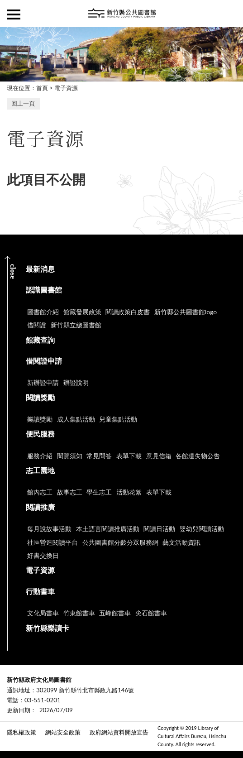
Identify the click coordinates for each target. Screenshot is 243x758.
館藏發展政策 (82, 312)
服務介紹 (39, 456)
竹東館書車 (79, 613)
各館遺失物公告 (198, 456)
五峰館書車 (115, 613)
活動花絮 (129, 492)
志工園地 (40, 470)
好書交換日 (43, 555)
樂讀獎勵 (39, 419)
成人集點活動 (76, 419)
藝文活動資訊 (181, 542)
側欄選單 (13, 14)
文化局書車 (43, 613)
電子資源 (66, 87)
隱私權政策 (21, 732)
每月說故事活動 (49, 529)
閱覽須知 (69, 456)
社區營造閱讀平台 (52, 542)
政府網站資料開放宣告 (119, 732)
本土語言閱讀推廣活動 (107, 529)
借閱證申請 (44, 360)
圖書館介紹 (43, 312)
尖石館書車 (151, 613)
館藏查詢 (40, 340)
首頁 (42, 87)
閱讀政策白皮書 (127, 312)
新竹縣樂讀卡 (47, 628)
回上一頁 (23, 103)
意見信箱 (159, 456)
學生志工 (99, 492)
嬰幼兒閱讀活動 (202, 529)
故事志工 (69, 492)
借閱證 (36, 325)
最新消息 (40, 268)
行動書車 (40, 591)
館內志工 (39, 492)
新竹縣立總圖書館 (76, 325)
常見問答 (99, 456)
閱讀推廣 (40, 507)
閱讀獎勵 (40, 397)
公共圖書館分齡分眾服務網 (120, 542)
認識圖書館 (44, 289)
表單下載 (129, 456)
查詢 (229, 13)
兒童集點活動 (118, 419)
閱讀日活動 (159, 529)
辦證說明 (76, 382)
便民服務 (40, 433)
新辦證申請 (43, 382)
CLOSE (13, 271)
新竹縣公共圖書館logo (185, 312)
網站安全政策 (63, 732)
